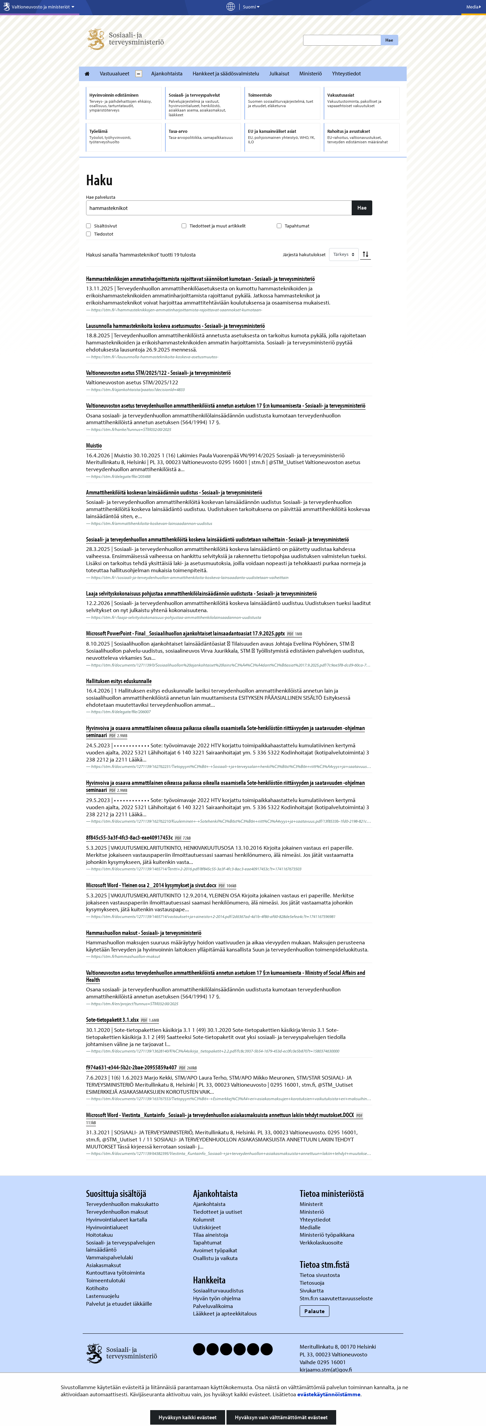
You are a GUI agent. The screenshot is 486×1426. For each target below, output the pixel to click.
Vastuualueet (114, 73)
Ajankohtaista (167, 73)
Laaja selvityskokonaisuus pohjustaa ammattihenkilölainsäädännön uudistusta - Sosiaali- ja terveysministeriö (201, 593)
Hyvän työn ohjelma (217, 1298)
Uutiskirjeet (207, 1227)
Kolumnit (204, 1219)
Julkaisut (279, 73)
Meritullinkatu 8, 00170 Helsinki (338, 1346)
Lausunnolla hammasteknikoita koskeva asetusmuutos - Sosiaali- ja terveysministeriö (175, 325)
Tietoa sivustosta (320, 1274)
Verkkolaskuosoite (322, 1242)
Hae (389, 40)
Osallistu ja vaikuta (215, 1257)
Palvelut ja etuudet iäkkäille (119, 1303)
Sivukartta (312, 1290)
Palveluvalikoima (213, 1305)
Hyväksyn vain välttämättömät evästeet (281, 1417)
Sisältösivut (105, 225)
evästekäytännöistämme (328, 1394)
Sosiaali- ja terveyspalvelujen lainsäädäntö (120, 1246)
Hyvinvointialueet (108, 1227)
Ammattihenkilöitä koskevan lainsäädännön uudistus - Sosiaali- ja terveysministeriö (174, 492)
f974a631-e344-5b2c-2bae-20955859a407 (141, 1067)
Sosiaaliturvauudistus (218, 1290)
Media (473, 7)
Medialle (311, 1227)
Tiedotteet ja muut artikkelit (218, 225)
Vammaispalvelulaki (110, 1257)
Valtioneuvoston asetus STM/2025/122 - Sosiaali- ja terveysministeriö (158, 372)
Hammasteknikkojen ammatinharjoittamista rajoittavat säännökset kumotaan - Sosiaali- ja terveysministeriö (200, 278)
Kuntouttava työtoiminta (115, 1272)
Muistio (94, 445)
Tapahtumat (297, 225)
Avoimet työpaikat (215, 1250)
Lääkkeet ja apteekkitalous (225, 1313)
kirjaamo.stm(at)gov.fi (326, 1369)
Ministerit (312, 1203)
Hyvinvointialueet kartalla (117, 1219)
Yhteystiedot (346, 73)
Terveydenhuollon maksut (118, 1211)
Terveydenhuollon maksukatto (123, 1203)
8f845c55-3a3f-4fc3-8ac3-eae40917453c (138, 837)
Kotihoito (97, 1287)
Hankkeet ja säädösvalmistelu (226, 73)
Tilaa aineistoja (210, 1234)
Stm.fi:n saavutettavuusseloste (336, 1298)
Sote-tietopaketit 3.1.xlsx (122, 1019)
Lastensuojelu (103, 1295)
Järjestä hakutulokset (304, 254)
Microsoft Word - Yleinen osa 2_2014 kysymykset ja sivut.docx (161, 885)
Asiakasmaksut (103, 1264)
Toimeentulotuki (106, 1280)
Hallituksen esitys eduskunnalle (119, 681)
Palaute (314, 1310)
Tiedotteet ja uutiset (218, 1211)
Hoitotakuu (100, 1234)
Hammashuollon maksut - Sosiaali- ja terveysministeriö (143, 932)
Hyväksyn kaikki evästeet (188, 1417)
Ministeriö (310, 73)
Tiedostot (103, 234)
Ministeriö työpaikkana (328, 1234)
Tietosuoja (312, 1282)
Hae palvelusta (100, 197)
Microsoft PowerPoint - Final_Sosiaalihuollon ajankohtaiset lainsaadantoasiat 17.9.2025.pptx (194, 633)
